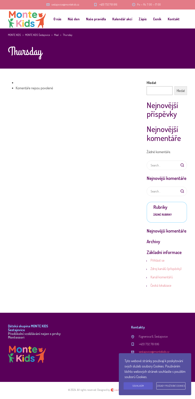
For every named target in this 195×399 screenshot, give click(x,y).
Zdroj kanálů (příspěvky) (165, 269)
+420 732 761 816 (108, 4)
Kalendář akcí (122, 19)
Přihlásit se (157, 260)
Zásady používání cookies (171, 385)
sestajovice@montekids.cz (65, 4)
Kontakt (174, 19)
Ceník (157, 19)
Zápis (143, 19)
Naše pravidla (96, 19)
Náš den (74, 19)
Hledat (151, 83)
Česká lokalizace (160, 285)
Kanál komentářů (161, 277)
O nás (57, 19)
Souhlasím (138, 385)
